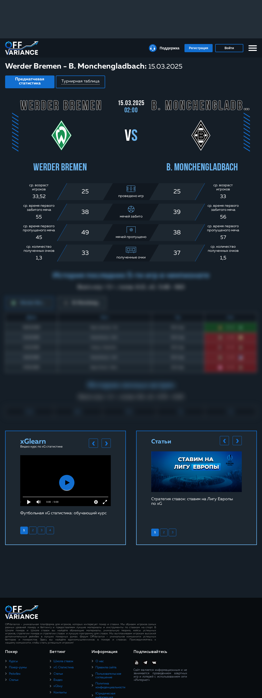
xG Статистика (63, 667)
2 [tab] (33, 530)
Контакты (60, 692)
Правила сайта (105, 667)
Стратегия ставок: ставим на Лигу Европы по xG (192, 501)
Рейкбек (14, 673)
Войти (229, 48)
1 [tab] (24, 530)
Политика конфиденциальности (110, 685)
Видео (57, 680)
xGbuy (57, 686)
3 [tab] (41, 530)
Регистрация (198, 48)
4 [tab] (50, 530)
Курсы (13, 661)
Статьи (13, 680)
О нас (99, 661)
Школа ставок (63, 661)
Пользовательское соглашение (108, 675)
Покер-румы (18, 667)
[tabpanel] (65, 485)
